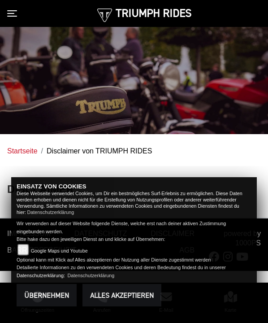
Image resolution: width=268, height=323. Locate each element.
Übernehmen (46, 295)
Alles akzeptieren (122, 295)
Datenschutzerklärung (50, 212)
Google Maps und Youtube (59, 250)
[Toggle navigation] (14, 13)
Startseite (22, 151)
